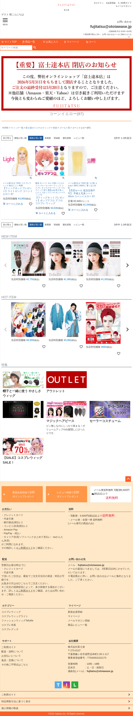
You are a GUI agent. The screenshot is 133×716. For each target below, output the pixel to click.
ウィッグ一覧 (17, 128)
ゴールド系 (65, 128)
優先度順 (67, 138)
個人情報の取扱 (9, 708)
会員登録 (111, 3)
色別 (55, 128)
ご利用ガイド (125, 3)
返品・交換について (12, 660)
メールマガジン (124, 6)
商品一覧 (28, 41)
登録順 (57, 138)
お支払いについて (11, 655)
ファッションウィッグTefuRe (17, 620)
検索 (35, 47)
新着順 (48, 138)
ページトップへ (128, 479)
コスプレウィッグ (11, 611)
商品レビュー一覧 (77, 625)
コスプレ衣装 (8, 625)
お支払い (7, 509)
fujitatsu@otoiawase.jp (91, 565)
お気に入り (50, 41)
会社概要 (73, 640)
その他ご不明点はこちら (14, 664)
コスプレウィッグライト (14, 616)
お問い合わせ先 (77, 559)
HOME (5, 128)
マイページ (71, 41)
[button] (5, 265)
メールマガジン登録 (79, 620)
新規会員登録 (75, 611)
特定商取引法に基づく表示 (15, 701)
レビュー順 (79, 138)
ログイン (99, 3)
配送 (4, 559)
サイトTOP (9, 41)
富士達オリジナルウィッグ (38, 128)
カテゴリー (8, 605)
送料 (71, 509)
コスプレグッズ (9, 629)
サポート (7, 640)
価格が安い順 (20, 138)
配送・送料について (12, 651)
